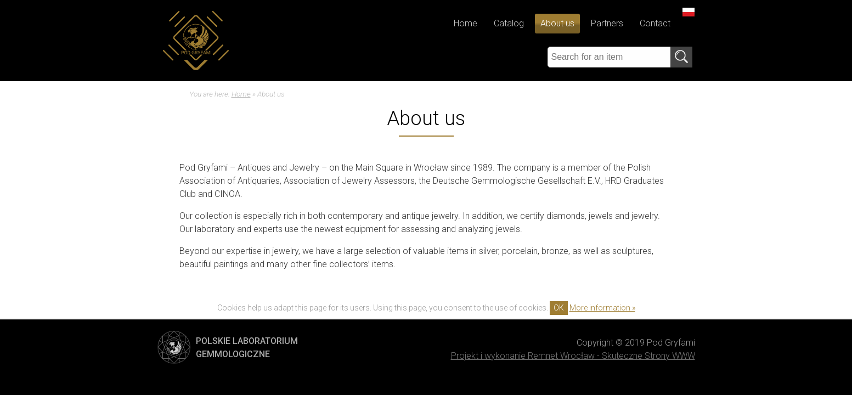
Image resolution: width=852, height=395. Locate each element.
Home (465, 23)
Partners (607, 23)
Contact (655, 23)
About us (557, 23)
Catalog (509, 23)
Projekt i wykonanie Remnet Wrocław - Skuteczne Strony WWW (573, 356)
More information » (602, 307)
